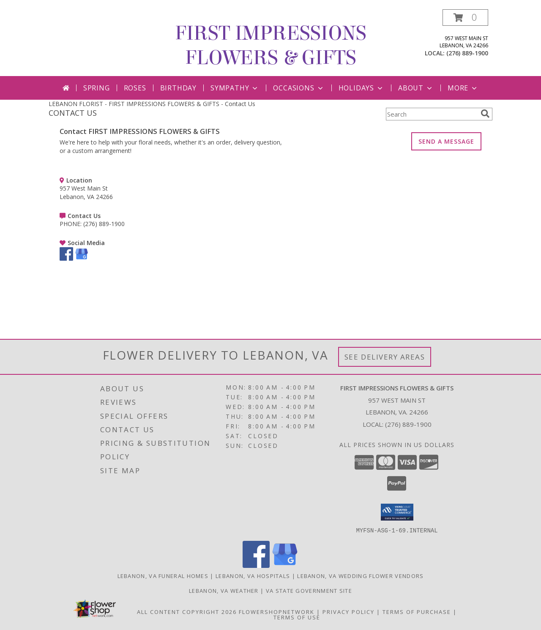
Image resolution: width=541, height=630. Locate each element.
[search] (485, 113)
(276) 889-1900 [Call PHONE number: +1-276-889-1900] (104, 224)
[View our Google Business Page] (81, 258)
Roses (135, 88)
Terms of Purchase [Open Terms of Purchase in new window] (417, 611)
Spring (96, 88)
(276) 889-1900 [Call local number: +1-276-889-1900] (467, 53)
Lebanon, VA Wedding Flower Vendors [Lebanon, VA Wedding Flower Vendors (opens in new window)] (360, 575)
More (463, 88)
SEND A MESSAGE (446, 141)
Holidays (361, 88)
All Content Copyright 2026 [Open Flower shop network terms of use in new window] (187, 611)
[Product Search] (431, 114)
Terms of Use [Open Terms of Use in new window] (296, 617)
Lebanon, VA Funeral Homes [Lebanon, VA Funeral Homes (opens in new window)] (163, 575)
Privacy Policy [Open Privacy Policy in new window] (348, 611)
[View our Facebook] (66, 258)
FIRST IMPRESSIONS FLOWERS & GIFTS (270, 45)
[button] (465, 17)
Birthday (178, 88)
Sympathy (234, 88)
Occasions (298, 88)
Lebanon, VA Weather (224, 590)
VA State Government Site (309, 590)
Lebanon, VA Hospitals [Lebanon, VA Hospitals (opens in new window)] (253, 575)
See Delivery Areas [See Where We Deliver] (384, 357)
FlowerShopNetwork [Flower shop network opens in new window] (276, 611)
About (416, 88)
